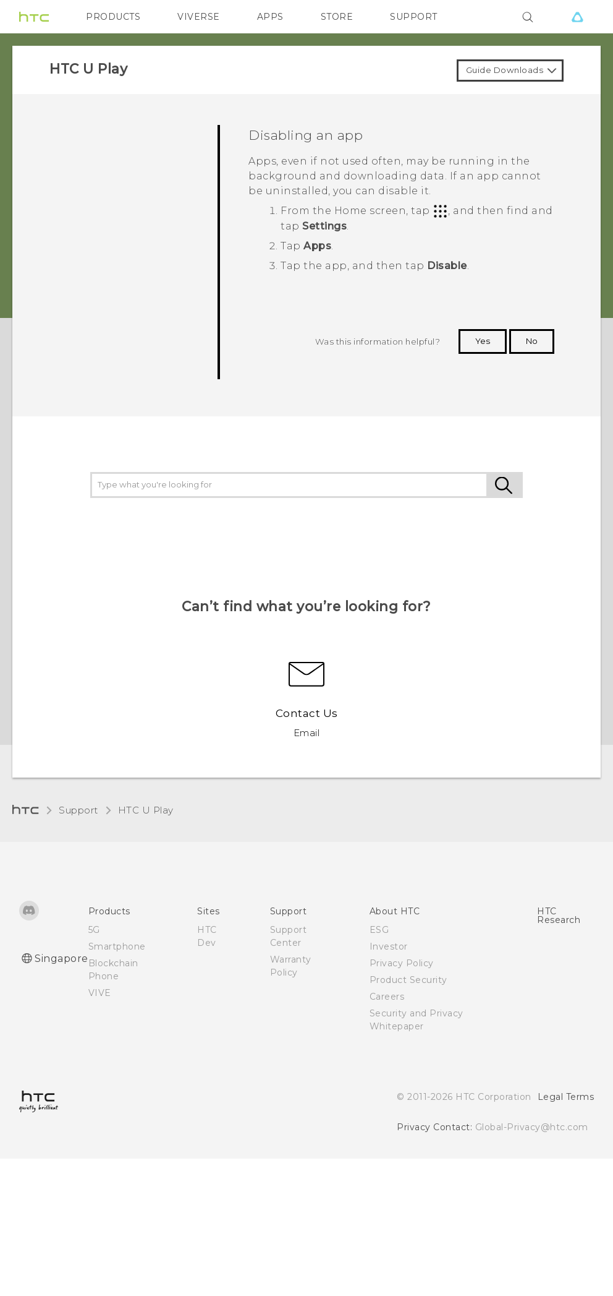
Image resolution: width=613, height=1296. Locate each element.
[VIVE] (577, 16)
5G (94, 929)
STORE (337, 16)
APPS (270, 16)
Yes (482, 341)
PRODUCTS (113, 16)
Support (78, 810)
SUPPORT (414, 16)
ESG (379, 929)
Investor (389, 946)
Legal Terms (566, 1096)
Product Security (408, 979)
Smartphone (117, 946)
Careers (387, 996)
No (532, 341)
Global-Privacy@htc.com (531, 1127)
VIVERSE (198, 16)
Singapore (61, 958)
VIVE (99, 992)
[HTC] (34, 16)
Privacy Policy (402, 963)
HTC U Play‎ (146, 810)
